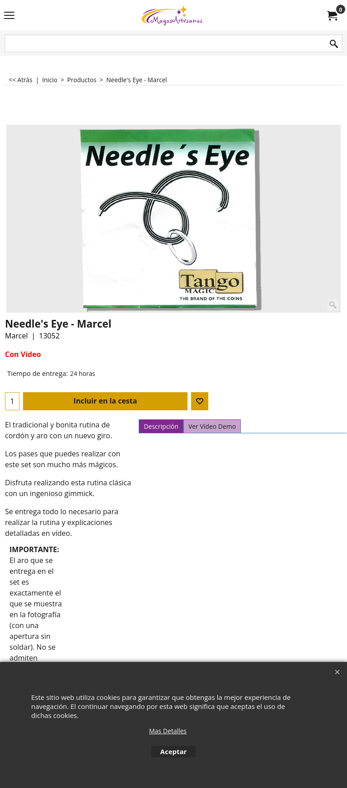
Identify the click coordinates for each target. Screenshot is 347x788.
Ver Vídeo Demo (212, 426)
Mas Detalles (168, 731)
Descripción (161, 426)
